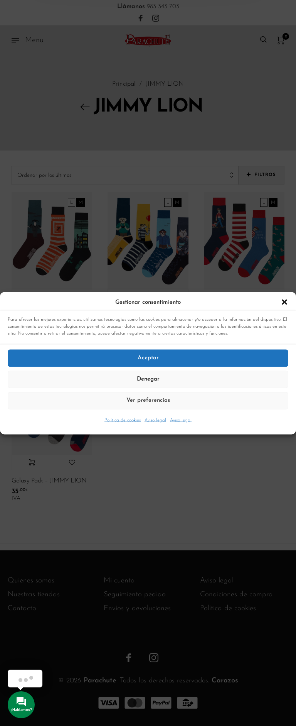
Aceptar (148, 358)
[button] (284, 302)
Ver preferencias (148, 400)
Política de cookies (122, 420)
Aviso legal (155, 420)
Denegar (148, 379)
